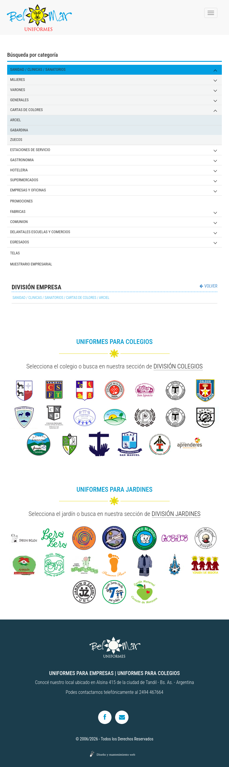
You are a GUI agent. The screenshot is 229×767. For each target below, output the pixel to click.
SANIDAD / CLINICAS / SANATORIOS (38, 69)
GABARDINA (19, 130)
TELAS (15, 253)
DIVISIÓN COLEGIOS (178, 366)
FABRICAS (17, 211)
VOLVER (208, 286)
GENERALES (19, 100)
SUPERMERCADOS (24, 180)
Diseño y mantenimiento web (116, 754)
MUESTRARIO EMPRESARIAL (31, 264)
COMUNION (19, 221)
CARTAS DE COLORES (26, 109)
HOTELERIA (19, 170)
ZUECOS (16, 139)
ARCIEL (15, 120)
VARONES (17, 89)
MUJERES (17, 79)
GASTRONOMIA (22, 160)
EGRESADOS (19, 242)
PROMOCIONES (21, 201)
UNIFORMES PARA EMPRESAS (81, 673)
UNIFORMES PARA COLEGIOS (148, 673)
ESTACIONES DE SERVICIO (30, 149)
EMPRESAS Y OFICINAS (28, 190)
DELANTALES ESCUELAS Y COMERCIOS (40, 232)
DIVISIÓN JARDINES (176, 513)
